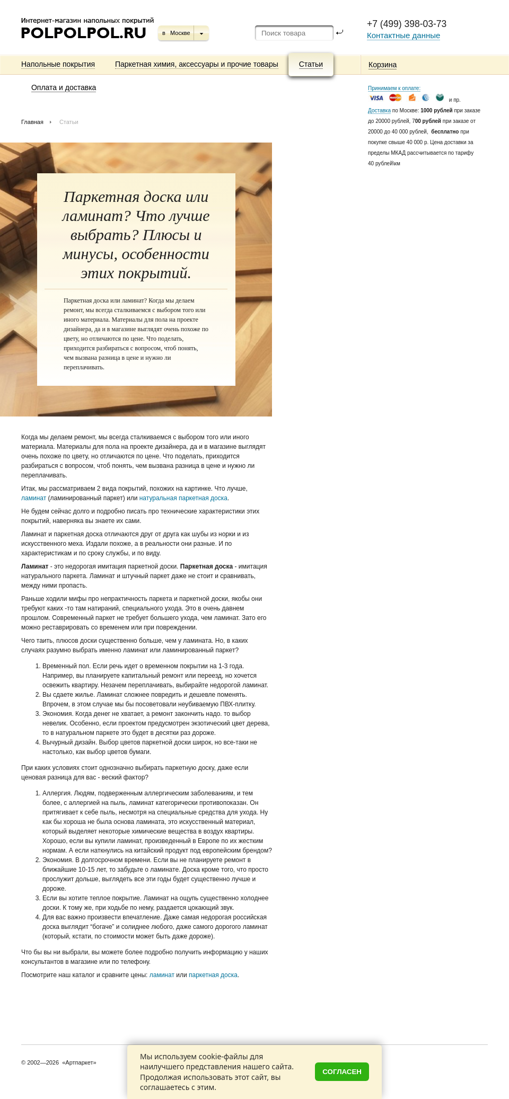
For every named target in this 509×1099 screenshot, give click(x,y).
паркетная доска (213, 975)
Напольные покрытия (58, 64)
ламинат (33, 498)
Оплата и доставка (63, 87)
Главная (32, 122)
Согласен (342, 1072)
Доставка (379, 110)
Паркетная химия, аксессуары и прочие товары (196, 64)
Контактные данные (403, 35)
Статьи (311, 64)
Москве (180, 33)
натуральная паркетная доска (183, 498)
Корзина (382, 64)
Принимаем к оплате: (394, 88)
